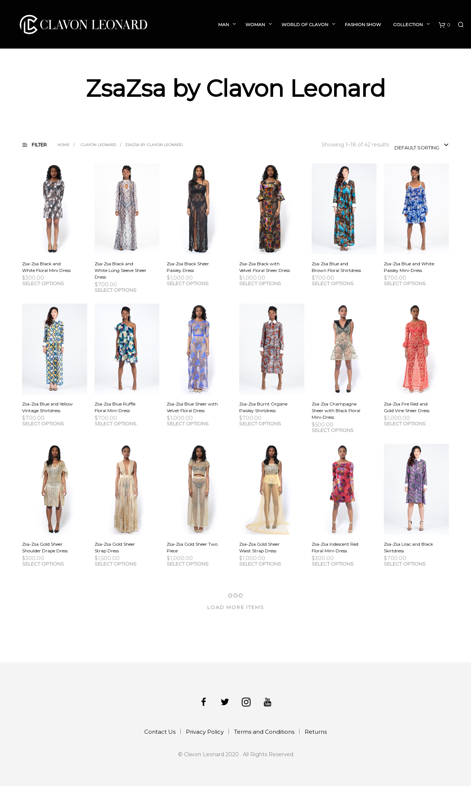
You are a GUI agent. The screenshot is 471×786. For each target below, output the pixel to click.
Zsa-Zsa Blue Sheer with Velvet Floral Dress (192, 407)
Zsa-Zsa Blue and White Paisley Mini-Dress (409, 267)
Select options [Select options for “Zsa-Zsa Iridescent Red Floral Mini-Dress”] (333, 564)
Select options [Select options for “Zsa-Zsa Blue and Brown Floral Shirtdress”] (333, 283)
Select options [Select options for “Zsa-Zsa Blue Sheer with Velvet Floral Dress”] (188, 423)
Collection (408, 24)
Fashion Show (363, 24)
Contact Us (160, 731)
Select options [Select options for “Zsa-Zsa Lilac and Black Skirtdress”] (405, 564)
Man (223, 24)
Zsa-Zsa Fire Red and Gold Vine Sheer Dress (406, 407)
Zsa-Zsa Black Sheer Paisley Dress (188, 267)
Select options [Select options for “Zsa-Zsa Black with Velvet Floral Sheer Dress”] (260, 283)
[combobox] (421, 145)
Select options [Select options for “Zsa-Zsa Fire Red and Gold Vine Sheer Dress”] (405, 423)
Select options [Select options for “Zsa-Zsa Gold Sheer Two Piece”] (188, 564)
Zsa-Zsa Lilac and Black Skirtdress (408, 547)
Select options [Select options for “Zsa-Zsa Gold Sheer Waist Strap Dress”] (260, 564)
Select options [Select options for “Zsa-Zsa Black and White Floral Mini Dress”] (43, 283)
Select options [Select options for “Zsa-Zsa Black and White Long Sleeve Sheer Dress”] (116, 290)
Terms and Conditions (264, 731)
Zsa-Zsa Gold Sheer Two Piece (192, 547)
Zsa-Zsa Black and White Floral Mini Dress (46, 267)
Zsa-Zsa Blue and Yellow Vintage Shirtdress (47, 407)
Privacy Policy (205, 731)
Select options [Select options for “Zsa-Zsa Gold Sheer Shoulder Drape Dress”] (43, 564)
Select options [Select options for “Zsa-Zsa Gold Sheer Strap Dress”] (116, 564)
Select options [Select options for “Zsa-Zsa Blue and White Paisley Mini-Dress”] (405, 283)
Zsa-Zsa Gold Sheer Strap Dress (115, 547)
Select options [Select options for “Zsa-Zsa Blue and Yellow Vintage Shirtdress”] (43, 423)
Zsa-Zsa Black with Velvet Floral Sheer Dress (264, 267)
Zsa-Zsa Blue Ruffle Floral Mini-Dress (115, 407)
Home (63, 144)
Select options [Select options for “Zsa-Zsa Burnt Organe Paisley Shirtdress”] (260, 423)
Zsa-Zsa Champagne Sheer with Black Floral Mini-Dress (336, 410)
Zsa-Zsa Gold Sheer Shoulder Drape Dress (45, 547)
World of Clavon (304, 24)
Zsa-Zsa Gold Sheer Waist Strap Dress (259, 547)
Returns (316, 731)
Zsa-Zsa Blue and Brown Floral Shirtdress (336, 267)
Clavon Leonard (98, 144)
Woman (255, 24)
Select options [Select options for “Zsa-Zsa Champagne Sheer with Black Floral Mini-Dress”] (333, 430)
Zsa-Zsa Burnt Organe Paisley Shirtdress (263, 407)
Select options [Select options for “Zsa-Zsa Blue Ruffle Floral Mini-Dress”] (116, 423)
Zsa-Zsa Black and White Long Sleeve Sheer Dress (120, 270)
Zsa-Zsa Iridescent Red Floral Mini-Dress (335, 547)
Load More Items (235, 607)
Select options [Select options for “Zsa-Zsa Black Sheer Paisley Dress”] (188, 283)
